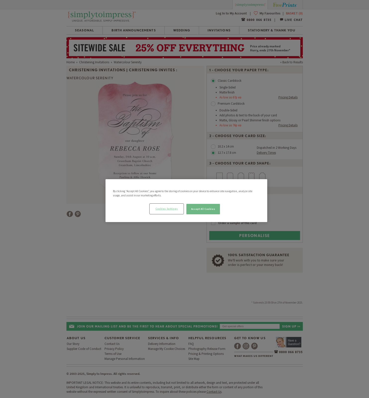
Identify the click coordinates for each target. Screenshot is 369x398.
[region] (186, 200)
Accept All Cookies (203, 209)
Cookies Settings (167, 208)
